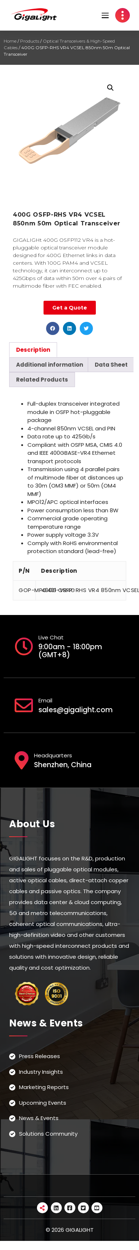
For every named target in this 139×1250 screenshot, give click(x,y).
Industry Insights (41, 1072)
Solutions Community (48, 1133)
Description (33, 350)
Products (29, 41)
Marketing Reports (44, 1087)
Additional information (49, 364)
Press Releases (39, 1056)
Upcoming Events (42, 1103)
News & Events (39, 1118)
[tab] (33, 349)
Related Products (42, 379)
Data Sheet (111, 364)
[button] (52, 328)
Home (10, 41)
